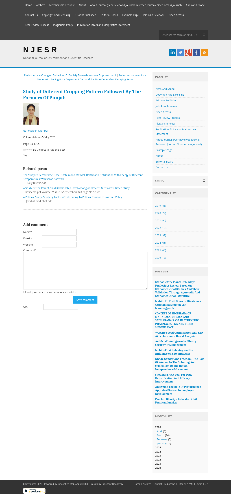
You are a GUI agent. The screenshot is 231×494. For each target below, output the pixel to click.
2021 (160, 220)
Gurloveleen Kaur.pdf (36, 131)
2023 (160, 235)
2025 (160, 250)
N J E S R (40, 49)
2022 (161, 228)
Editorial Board (109, 15)
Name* (27, 232)
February (162, 439)
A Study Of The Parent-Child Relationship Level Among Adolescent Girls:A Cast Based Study (76, 188)
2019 (160, 205)
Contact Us (31, 15)
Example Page (130, 15)
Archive (40, 5)
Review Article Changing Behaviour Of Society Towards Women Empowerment (70, 75)
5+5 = (26, 307)
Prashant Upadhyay (112, 484)
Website (28, 245)
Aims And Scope (195, 5)
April (159, 431)
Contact (157, 484)
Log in (199, 484)
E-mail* (27, 238)
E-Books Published (85, 15)
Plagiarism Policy (63, 25)
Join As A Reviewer (153, 15)
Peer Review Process (37, 25)
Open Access (176, 15)
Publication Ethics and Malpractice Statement (103, 25)
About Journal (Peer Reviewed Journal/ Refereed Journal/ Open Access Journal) (136, 5)
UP (206, 484)
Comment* (29, 250)
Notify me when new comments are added (52, 292)
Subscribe (169, 484)
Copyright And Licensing (56, 15)
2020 (160, 213)
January (161, 443)
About (82, 5)
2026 (160, 257)
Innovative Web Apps (69, 484)
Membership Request (62, 5)
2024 (160, 243)
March (160, 435)
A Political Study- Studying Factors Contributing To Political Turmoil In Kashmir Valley (72, 197)
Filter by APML (185, 484)
